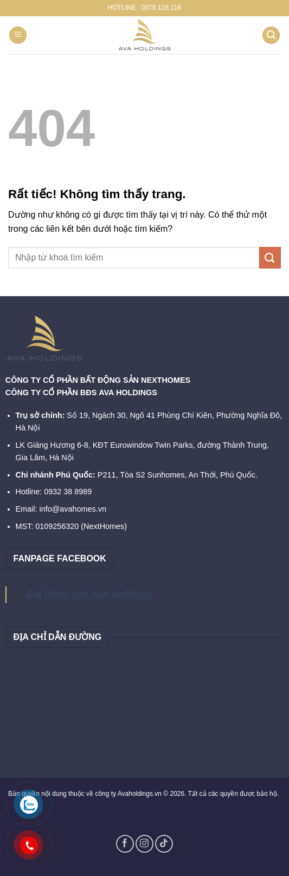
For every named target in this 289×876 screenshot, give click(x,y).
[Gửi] (270, 257)
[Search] (271, 35)
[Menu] (18, 35)
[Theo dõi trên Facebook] (125, 844)
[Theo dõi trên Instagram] (144, 844)
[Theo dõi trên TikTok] (164, 844)
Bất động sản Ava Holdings (89, 594)
